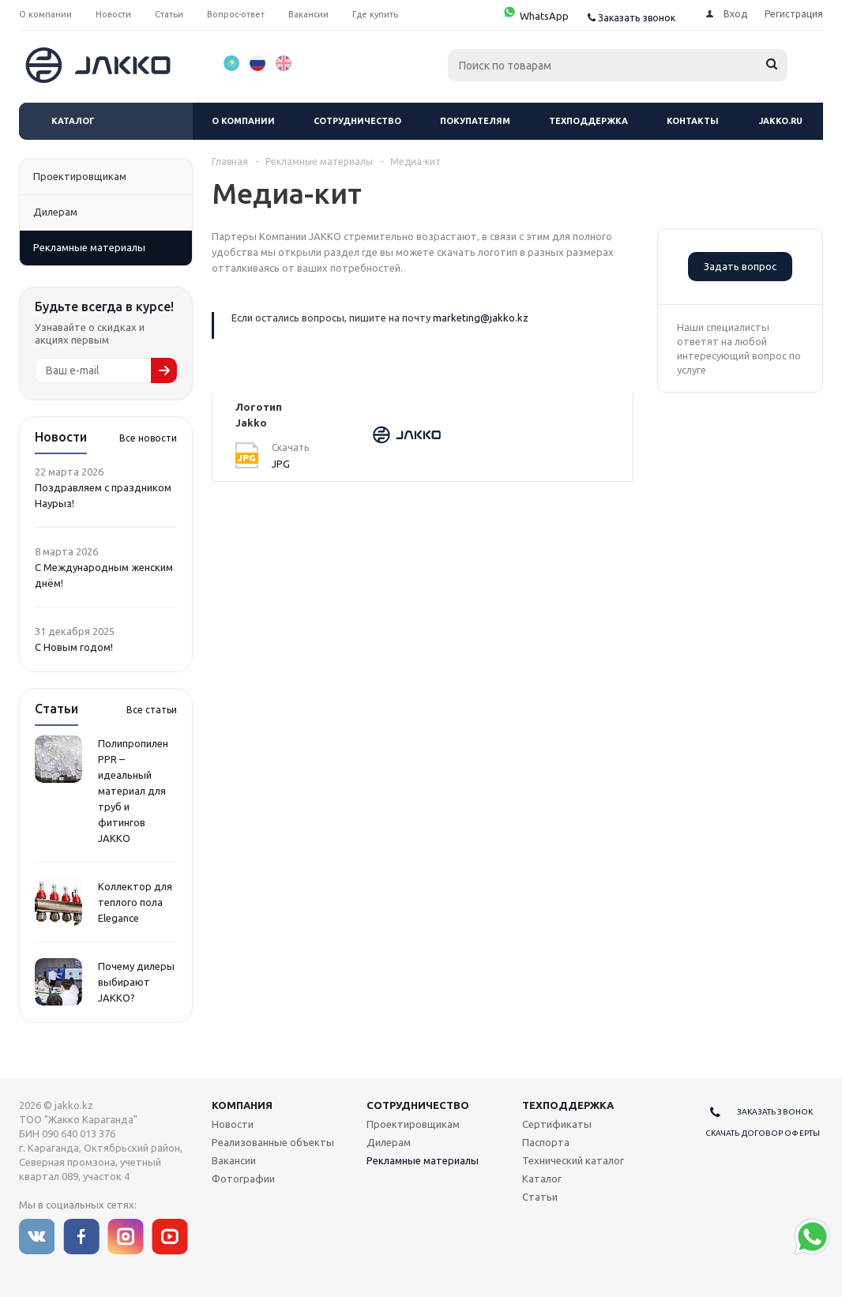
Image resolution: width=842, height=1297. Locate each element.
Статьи (540, 1196)
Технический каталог (573, 1160)
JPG (281, 463)
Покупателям (475, 121)
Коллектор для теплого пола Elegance (135, 902)
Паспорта (545, 1142)
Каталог (73, 121)
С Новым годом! (74, 646)
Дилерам (388, 1142)
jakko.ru (781, 121)
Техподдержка (588, 121)
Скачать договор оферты (762, 1133)
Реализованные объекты (273, 1142)
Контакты (693, 121)
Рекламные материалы (422, 1160)
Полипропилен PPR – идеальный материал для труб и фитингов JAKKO (133, 791)
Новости (233, 1124)
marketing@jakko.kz (480, 317)
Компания (242, 1105)
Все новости (148, 438)
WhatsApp (535, 15)
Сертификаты (557, 1124)
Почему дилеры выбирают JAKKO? (136, 982)
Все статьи (151, 710)
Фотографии (243, 1178)
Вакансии (234, 1160)
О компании (243, 121)
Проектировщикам (413, 1124)
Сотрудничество (357, 121)
